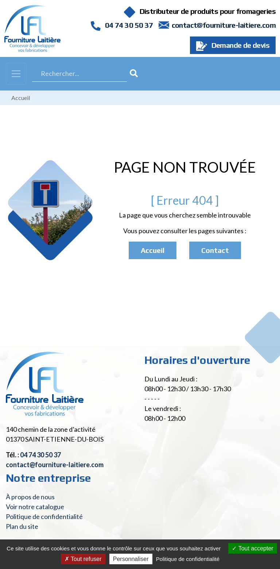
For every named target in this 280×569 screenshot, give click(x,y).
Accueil (20, 97)
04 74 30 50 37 (122, 25)
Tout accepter (252, 548)
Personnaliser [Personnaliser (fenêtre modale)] (131, 559)
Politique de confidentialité (44, 516)
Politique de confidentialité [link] (187, 559)
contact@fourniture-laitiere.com (224, 25)
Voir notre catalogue (35, 507)
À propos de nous (30, 497)
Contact (215, 250)
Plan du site (22, 526)
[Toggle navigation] (16, 74)
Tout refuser (83, 559)
